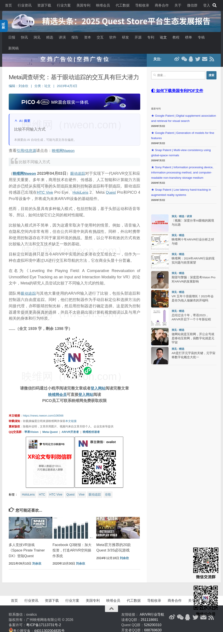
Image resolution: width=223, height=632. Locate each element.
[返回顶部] (111, 601)
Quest (123, 184)
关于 (177, 5)
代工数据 (123, 5)
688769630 (153, 622)
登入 (206, 5)
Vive (81, 486)
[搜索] (214, 5)
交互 (100, 37)
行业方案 (64, 5)
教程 (175, 37)
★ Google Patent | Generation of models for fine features (182, 127)
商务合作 (162, 5)
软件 (112, 37)
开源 (138, 37)
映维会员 (103, 5)
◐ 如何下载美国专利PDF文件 (177, 83)
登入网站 (98, 380)
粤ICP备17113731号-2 (43, 617)
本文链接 (71, 413)
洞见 (37, 37)
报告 (74, 37)
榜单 (188, 37)
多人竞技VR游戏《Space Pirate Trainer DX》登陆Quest (27, 542)
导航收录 (142, 5)
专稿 (201, 37)
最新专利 (156, 100)
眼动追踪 (80, 165)
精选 (49, 37)
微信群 (192, 5)
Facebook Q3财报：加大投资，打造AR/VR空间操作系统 (71, 542)
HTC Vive (52, 184)
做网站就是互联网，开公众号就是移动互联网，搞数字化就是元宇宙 (193, 330)
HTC (42, 486)
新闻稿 (13, 48)
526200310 (152, 617)
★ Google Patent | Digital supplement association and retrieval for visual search (183, 110)
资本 (87, 37)
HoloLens (90, 184)
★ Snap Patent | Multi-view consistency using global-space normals (181, 144)
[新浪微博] (172, 609)
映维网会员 (57, 386)
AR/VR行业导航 (152, 606)
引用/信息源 (27, 142)
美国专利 (83, 5)
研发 (125, 37)
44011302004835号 (49, 623)
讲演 (62, 37)
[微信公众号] (180, 609)
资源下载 (44, 5)
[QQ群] (188, 609)
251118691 (149, 612)
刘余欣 (23, 78)
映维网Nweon (65, 142)
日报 (11, 37)
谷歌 (108, 486)
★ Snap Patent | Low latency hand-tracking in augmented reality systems (181, 184)
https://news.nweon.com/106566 (43, 407)
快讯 (24, 37)
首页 (8, 5)
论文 (163, 37)
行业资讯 (25, 5)
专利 (150, 37)
